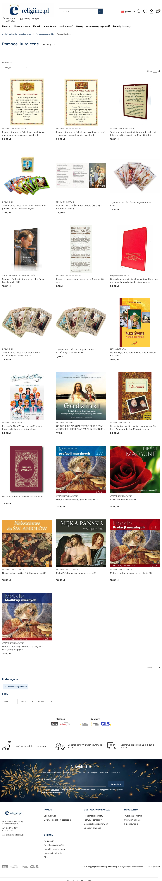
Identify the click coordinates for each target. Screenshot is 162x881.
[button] (100, 11)
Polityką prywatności (55, 792)
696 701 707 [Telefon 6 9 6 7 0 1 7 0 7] (11, 19)
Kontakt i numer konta (54, 849)
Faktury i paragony (93, 820)
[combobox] (77, 11)
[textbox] (15, 67)
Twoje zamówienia (133, 816)
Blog (46, 857)
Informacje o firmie (53, 853)
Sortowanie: (7, 62)
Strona (149, 71)
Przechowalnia (131, 824)
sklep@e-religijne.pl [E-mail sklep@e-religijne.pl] (32, 19)
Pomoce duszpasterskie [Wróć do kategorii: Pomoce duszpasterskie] (15, 687)
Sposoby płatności (92, 828)
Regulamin (55, 790)
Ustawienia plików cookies (57, 820)
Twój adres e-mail (47, 779)
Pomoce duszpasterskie (45, 34)
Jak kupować (50, 816)
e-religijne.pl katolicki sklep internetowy (17, 34)
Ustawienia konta (132, 820)
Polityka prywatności (54, 845)
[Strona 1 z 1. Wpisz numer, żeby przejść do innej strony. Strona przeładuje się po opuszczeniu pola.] (155, 71)
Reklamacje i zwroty (93, 816)
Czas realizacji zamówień (96, 824)
